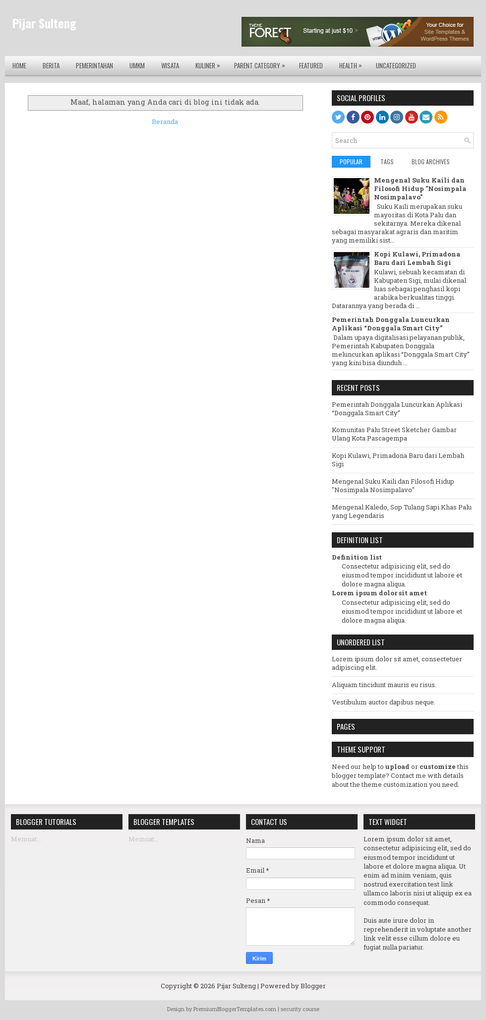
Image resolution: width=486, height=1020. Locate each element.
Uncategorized (396, 65)
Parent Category (262, 63)
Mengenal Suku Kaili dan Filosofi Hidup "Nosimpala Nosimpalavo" (420, 188)
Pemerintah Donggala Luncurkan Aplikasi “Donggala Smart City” (391, 323)
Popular (351, 161)
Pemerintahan (94, 65)
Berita (51, 65)
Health (353, 63)
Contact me (408, 775)
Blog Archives (431, 161)
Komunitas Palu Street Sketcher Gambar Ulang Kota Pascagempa (394, 434)
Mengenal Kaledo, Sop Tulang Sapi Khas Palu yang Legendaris (402, 511)
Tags (387, 161)
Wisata (170, 65)
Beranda (165, 121)
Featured (311, 65)
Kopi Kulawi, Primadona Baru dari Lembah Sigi (417, 258)
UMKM (137, 65)
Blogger (313, 985)
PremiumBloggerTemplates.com (234, 1009)
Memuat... (26, 838)
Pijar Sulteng (44, 23)
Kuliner (210, 63)
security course (300, 1009)
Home (19, 65)
